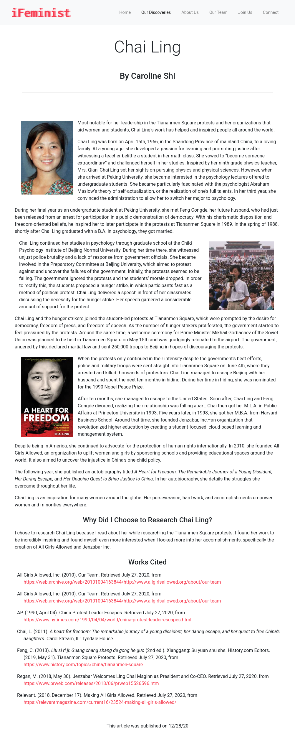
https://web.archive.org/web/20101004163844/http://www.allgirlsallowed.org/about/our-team (122, 582)
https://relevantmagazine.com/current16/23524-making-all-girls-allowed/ (100, 702)
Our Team (218, 12)
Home (125, 12)
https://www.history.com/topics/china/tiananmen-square (83, 664)
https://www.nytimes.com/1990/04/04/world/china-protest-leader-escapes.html (107, 620)
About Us (190, 12)
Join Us (245, 12)
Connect (271, 12)
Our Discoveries (156, 12)
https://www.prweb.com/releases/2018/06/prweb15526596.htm (91, 683)
